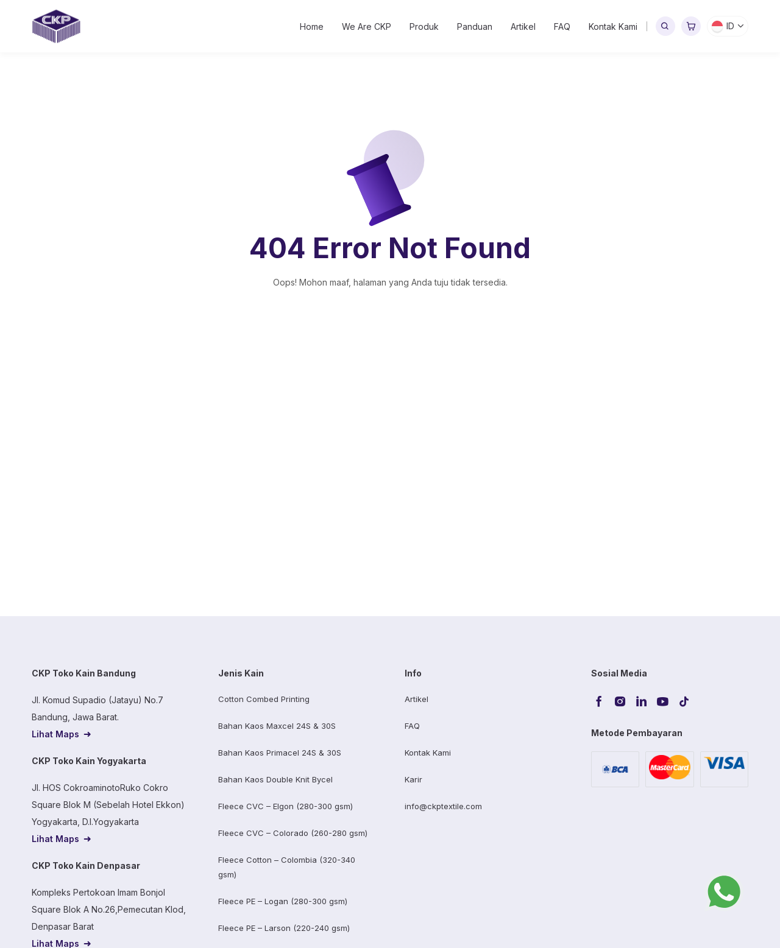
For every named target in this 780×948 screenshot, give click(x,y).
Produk (424, 26)
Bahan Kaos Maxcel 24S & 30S (277, 726)
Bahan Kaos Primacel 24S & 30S (279, 752)
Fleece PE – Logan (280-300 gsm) (282, 901)
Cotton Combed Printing (264, 699)
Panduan (474, 26)
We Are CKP (366, 26)
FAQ (562, 26)
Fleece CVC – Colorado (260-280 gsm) (292, 833)
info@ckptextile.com (443, 806)
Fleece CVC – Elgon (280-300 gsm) (285, 806)
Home (312, 26)
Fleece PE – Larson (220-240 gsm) (284, 928)
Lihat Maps (55, 734)
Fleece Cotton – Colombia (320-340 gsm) (286, 867)
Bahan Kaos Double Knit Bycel (275, 779)
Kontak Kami (613, 26)
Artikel (523, 26)
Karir (413, 779)
